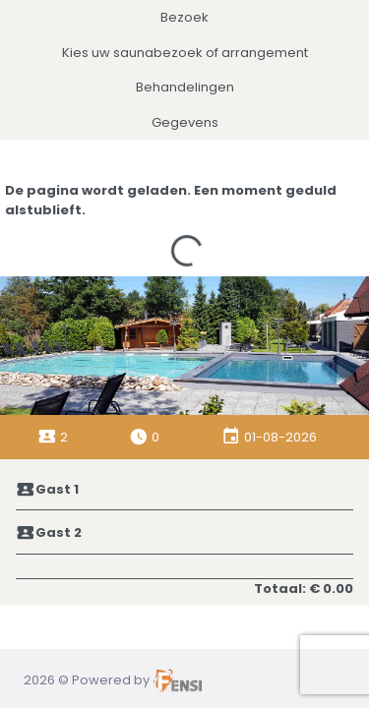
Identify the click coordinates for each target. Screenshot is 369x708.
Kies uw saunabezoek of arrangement (185, 52)
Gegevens (185, 122)
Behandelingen (185, 87)
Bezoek (184, 17)
